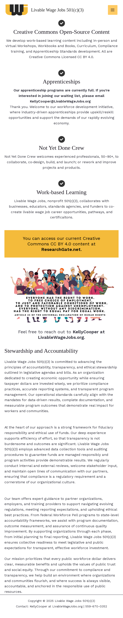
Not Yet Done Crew (22, 157)
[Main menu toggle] (112, 10)
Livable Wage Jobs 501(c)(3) (60, 10)
